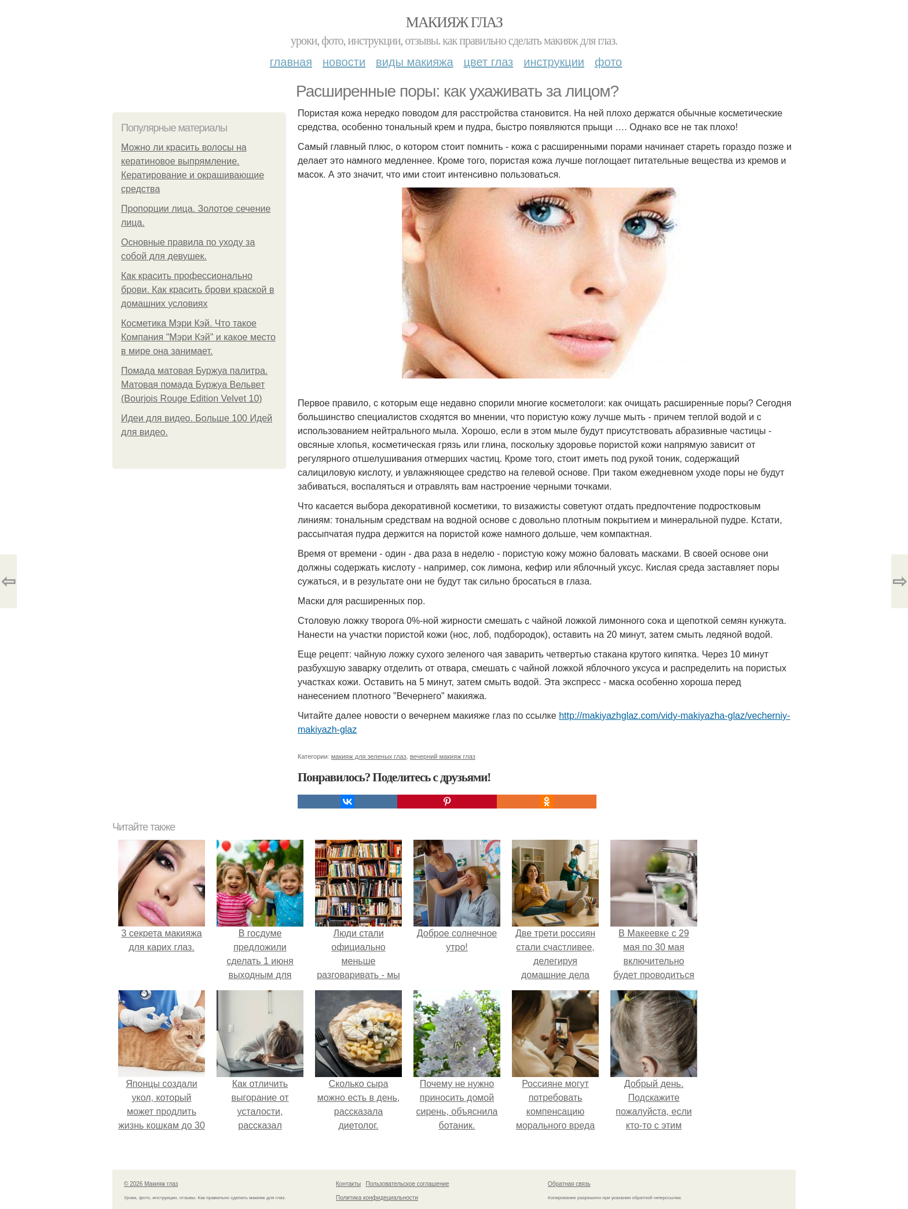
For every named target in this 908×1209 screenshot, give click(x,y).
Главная (291, 62)
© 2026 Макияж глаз (151, 1184)
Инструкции (553, 62)
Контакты (348, 1184)
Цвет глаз (489, 62)
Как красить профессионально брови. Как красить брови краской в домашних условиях (197, 289)
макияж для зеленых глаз (369, 756)
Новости (344, 62)
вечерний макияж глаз (442, 756)
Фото (608, 62)
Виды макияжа (414, 62)
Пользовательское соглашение (407, 1184)
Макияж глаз (454, 22)
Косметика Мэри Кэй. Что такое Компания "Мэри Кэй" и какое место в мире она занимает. (198, 337)
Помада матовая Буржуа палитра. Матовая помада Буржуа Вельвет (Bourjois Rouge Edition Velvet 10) (194, 384)
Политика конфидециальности (377, 1198)
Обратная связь (569, 1184)
